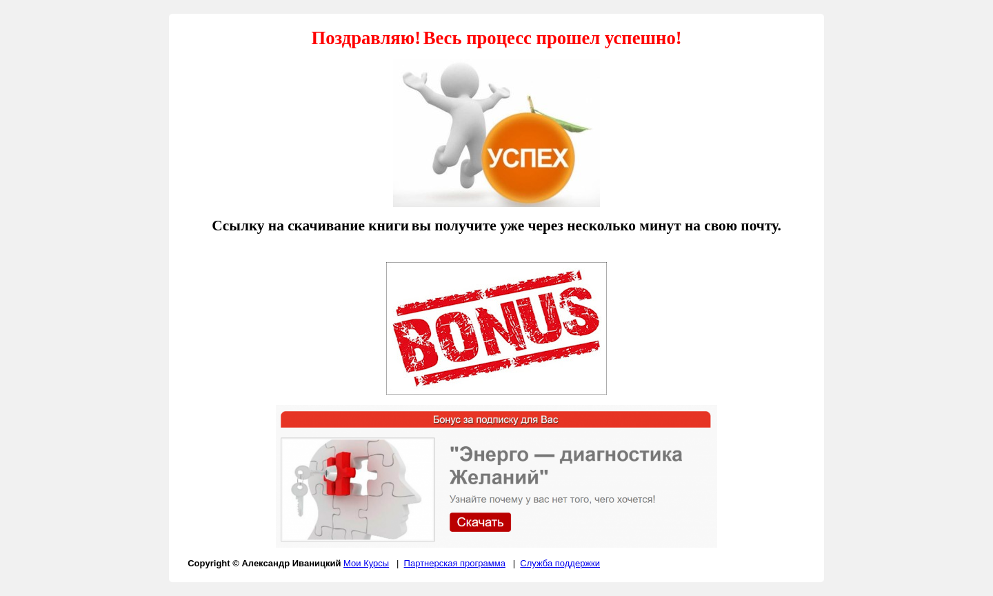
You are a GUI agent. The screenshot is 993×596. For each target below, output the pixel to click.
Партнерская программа (454, 563)
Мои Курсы (366, 563)
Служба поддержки (560, 563)
